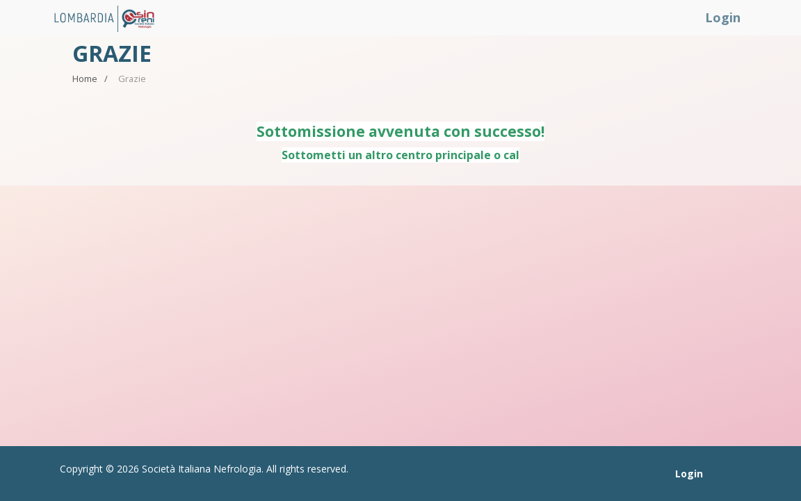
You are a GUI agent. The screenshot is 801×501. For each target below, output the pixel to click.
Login (723, 17)
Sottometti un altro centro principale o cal (400, 155)
